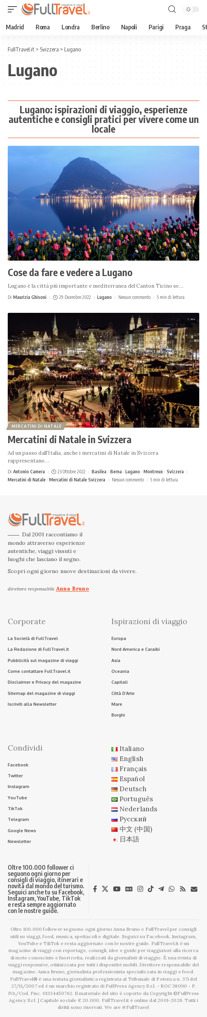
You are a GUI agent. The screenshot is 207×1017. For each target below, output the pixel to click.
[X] (105, 889)
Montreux (153, 471)
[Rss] (183, 889)
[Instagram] (140, 889)
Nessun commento (134, 297)
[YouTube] (116, 889)
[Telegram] (161, 889)
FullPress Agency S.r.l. (131, 986)
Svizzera (175, 471)
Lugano (104, 297)
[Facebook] (95, 889)
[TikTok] (151, 889)
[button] (14, 9)
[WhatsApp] (171, 889)
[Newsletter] (194, 889)
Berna (116, 471)
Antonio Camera (29, 471)
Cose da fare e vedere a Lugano (70, 272)
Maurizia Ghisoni (29, 297)
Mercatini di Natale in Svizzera (70, 439)
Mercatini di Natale (37, 426)
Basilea (99, 471)
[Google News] (129, 889)
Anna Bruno (72, 588)
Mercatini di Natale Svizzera (77, 480)
